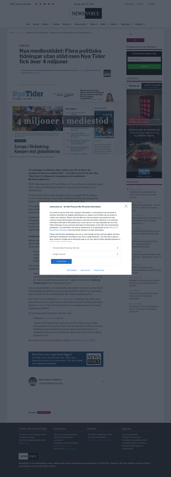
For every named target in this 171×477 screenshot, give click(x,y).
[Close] (127, 207)
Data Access (85, 270)
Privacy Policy (99, 270)
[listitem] (85, 248)
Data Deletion (72, 270)
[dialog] (86, 238)
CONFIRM (62, 261)
